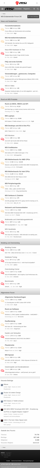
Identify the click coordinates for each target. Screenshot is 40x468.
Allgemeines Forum (8, 293)
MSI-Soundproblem (10, 225)
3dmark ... (7, 286)
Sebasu (15, 374)
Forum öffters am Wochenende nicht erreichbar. (18, 31)
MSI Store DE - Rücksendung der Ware (15, 326)
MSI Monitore (9, 135)
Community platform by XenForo (14, 467)
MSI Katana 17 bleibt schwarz (13, 121)
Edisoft (15, 57)
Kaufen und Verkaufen (13, 333)
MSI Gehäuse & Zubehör (14, 195)
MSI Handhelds (10, 229)
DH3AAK (16, 276)
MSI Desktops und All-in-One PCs (17, 126)
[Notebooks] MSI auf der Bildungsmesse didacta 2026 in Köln (21, 79)
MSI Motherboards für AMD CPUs (17, 159)
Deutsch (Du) (16, 464)
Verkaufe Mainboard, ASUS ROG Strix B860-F (17, 338)
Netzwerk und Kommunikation (16, 207)
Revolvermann (17, 237)
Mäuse (7, 350)
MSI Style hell (5, 464)
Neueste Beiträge (7, 380)
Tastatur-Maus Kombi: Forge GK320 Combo (17, 55)
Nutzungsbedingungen (28, 460)
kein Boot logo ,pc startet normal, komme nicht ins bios (20, 109)
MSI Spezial (9, 355)
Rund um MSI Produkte (9, 99)
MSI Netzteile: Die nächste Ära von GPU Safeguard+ (19, 43)
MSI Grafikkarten (11, 147)
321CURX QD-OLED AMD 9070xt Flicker (16, 141)
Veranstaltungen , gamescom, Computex (20, 74)
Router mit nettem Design (12, 392)
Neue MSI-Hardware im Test (15, 50)
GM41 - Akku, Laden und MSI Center (15, 189)
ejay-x (15, 340)
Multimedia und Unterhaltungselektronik (19, 219)
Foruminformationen (12, 26)
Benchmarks (9, 281)
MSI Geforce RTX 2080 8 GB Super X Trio (16, 153)
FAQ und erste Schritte (13, 62)
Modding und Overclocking (10, 243)
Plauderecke (9, 345)
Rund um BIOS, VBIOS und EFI (16, 104)
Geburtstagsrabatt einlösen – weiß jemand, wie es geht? (20, 372)
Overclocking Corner (12, 269)
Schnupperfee (17, 155)
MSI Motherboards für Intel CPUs (17, 171)
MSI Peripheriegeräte (13, 183)
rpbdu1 (15, 264)
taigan (15, 45)
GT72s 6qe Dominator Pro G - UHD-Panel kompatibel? (20, 262)
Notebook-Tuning (11, 257)
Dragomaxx (17, 328)
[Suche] (38, 9)
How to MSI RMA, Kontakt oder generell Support (18, 67)
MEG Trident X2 (9, 131)
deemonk (36, 443)
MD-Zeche (20, 316)
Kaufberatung (10, 321)
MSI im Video (9, 86)
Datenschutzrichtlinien (16, 460)
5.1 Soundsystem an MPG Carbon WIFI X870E (18, 302)
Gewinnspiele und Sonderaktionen (17, 367)
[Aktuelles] (34, 9)
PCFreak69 (19, 167)
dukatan (16, 143)
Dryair (15, 304)
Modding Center (10, 247)
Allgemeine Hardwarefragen (15, 297)
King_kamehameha (21, 191)
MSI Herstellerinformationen (15, 38)
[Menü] (2, 8)
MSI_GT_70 (17, 203)
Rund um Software (12, 309)
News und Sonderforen (9, 21)
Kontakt (8, 460)
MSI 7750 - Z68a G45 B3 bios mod (14, 252)
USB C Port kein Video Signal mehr (15, 420)
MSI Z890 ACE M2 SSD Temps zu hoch (16, 177)
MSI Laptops (9, 116)
